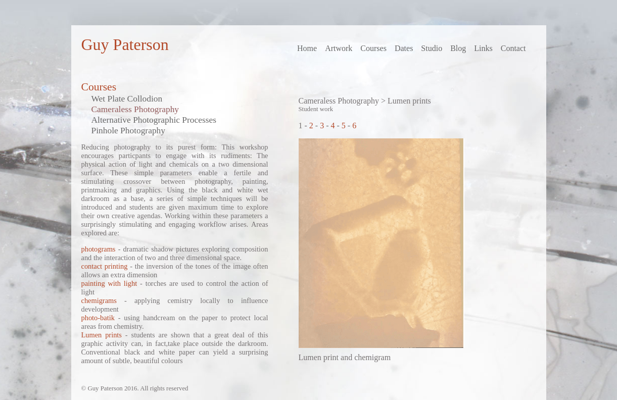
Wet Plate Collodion (127, 98)
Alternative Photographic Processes (154, 120)
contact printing (104, 266)
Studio (431, 48)
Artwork (338, 48)
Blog (458, 48)
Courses (373, 48)
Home (307, 48)
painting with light (109, 283)
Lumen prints (101, 335)
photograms (98, 249)
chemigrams (99, 300)
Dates (404, 48)
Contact (513, 48)
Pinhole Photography (128, 130)
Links (483, 48)
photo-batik (98, 318)
